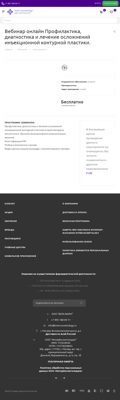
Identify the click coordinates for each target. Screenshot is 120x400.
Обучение (11, 221)
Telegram (64, 378)
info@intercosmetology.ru (62, 325)
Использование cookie (77, 242)
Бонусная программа (76, 221)
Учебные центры (15, 247)
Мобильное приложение (20, 256)
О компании (70, 203)
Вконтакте (56, 378)
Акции (9, 212)
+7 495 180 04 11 (12, 3)
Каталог (10, 203)
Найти (114, 20)
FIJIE (89, 173)
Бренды (9, 230)
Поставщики (13, 238)
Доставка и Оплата (74, 212)
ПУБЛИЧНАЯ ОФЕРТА (60, 361)
